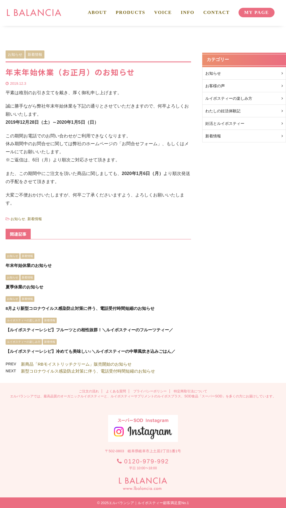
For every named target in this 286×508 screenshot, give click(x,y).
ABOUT (97, 12)
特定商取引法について (190, 391)
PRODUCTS (130, 12)
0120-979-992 (146, 461)
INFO (187, 12)
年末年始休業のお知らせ (29, 265)
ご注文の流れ (89, 391)
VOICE (163, 12)
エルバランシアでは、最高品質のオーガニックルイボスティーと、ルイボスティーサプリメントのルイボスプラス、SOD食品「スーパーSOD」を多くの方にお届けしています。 (143, 396)
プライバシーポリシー (150, 391)
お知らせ (18, 219)
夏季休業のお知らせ (24, 287)
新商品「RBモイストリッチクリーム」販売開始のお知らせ (76, 364)
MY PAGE (256, 12)
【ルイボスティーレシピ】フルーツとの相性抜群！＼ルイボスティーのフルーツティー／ (89, 329)
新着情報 (34, 219)
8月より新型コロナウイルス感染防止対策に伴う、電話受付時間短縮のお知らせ (80, 308)
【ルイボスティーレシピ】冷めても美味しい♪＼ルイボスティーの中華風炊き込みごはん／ (90, 351)
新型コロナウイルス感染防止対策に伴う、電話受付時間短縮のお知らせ (88, 371)
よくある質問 (116, 391)
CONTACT (216, 12)
